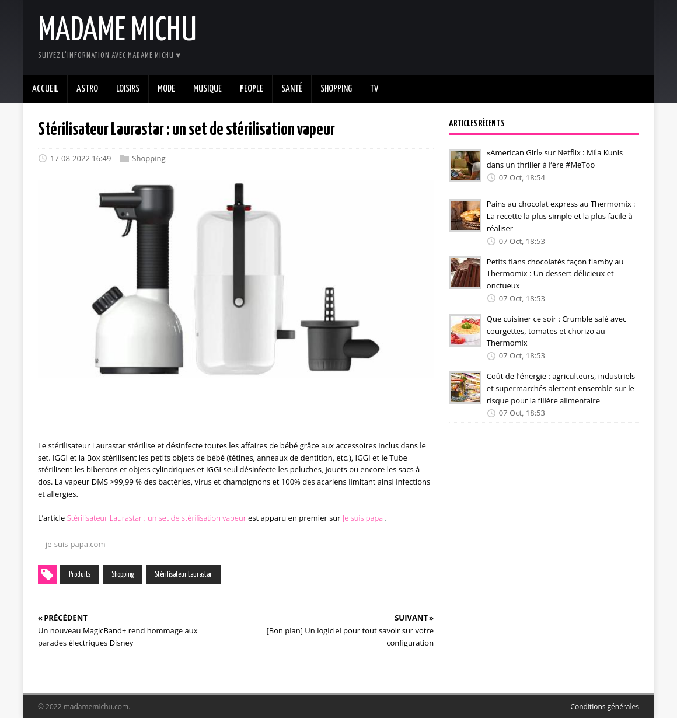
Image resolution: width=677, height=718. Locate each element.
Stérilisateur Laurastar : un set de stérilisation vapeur (156, 518)
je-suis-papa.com (75, 544)
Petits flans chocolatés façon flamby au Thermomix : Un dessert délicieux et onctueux (555, 273)
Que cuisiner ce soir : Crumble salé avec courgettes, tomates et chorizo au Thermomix (556, 330)
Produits (79, 574)
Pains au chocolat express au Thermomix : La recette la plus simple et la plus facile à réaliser (561, 215)
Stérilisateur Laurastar (183, 574)
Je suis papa (363, 518)
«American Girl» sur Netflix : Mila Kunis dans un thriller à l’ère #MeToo (555, 158)
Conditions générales (604, 707)
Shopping (148, 158)
